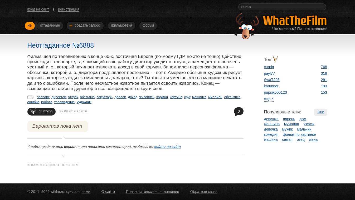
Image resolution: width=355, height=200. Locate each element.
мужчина (291, 124)
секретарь (104, 97)
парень (289, 119)
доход (133, 97)
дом (303, 119)
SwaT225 (272, 80)
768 (324, 67)
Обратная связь (203, 191)
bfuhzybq (41, 111)
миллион (215, 97)
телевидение (64, 102)
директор (58, 97)
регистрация (68, 9)
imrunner (271, 86)
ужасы (309, 124)
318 (324, 73)
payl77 (269, 73)
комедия (271, 134)
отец (301, 139)
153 (324, 92)
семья (287, 139)
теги (320, 111)
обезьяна (87, 97)
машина (271, 139)
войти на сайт (167, 146)
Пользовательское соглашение (152, 191)
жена (313, 139)
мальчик (304, 129)
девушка (271, 119)
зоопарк (43, 97)
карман (162, 97)
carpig (269, 67)
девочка (271, 129)
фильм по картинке (299, 134)
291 (324, 80)
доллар (120, 97)
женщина (272, 124)
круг (187, 97)
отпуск (73, 97)
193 (324, 86)
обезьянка (232, 97)
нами (85, 191)
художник (84, 102)
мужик (287, 129)
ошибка (33, 102)
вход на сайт (38, 9)
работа (46, 102)
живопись (146, 97)
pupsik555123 (275, 92)
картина (176, 97)
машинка (199, 97)
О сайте (108, 191)
